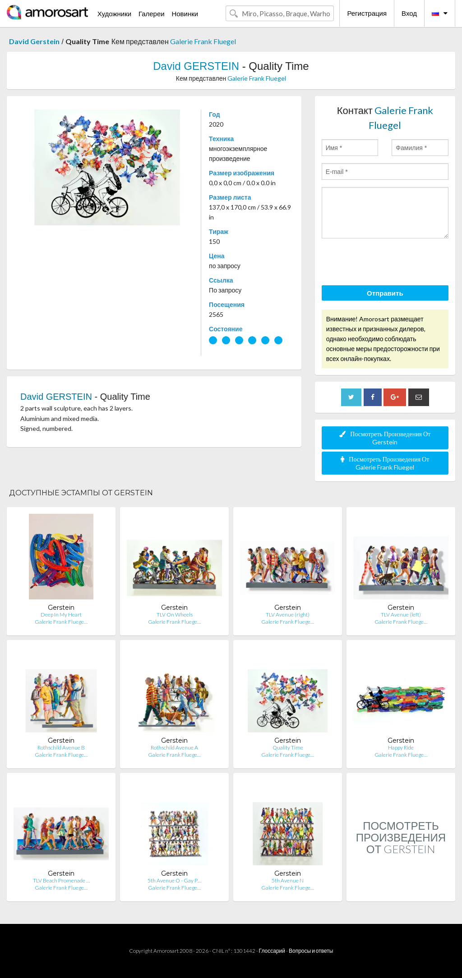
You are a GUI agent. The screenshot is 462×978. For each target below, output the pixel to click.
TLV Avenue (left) (401, 614)
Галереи (152, 13)
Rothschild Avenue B (61, 747)
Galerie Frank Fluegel (203, 41)
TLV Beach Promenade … (61, 880)
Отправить (385, 293)
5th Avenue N (288, 880)
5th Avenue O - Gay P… (174, 880)
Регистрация (367, 13)
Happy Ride (401, 747)
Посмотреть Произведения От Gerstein (384, 438)
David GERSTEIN (196, 66)
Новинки (184, 13)
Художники (114, 13)
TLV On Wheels (175, 614)
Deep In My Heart (61, 614)
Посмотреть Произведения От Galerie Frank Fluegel (385, 463)
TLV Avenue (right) (288, 614)
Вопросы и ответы (311, 950)
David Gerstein (34, 41)
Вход (409, 13)
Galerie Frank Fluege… (61, 621)
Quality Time (288, 747)
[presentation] (390, 263)
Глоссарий (272, 950)
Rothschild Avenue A (174, 747)
